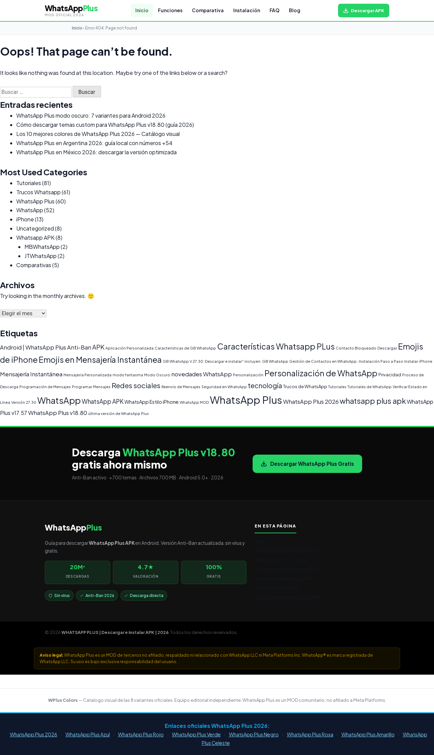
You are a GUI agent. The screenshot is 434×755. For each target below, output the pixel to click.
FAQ (274, 10)
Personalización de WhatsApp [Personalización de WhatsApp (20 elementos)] (320, 373)
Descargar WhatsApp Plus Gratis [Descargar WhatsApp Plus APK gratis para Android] (307, 463)
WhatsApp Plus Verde (196, 734)
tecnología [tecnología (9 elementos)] (265, 385)
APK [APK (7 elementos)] (98, 347)
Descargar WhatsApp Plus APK (287, 597)
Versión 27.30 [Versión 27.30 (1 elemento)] (23, 402)
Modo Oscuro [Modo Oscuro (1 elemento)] (157, 375)
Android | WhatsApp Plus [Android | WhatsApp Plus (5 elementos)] (33, 347)
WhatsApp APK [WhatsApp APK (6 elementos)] (102, 401)
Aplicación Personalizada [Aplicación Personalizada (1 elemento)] (129, 348)
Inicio (142, 10)
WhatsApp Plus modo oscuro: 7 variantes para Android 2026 (90, 115)
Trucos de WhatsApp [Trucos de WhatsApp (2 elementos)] (305, 386)
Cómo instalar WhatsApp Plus (286, 569)
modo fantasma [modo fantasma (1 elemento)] (128, 375)
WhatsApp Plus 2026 (33, 734)
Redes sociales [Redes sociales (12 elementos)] (136, 385)
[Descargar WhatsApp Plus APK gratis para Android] (363, 10)
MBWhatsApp (42, 246)
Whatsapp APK (35, 237)
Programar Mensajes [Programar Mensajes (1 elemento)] (91, 386)
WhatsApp (29, 210)
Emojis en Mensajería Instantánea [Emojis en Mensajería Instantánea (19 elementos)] (100, 359)
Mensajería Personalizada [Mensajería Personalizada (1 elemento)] (87, 375)
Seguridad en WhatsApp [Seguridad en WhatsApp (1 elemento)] (224, 386)
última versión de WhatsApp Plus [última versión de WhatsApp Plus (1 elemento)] (118, 413)
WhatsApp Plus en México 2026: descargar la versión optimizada (96, 152)
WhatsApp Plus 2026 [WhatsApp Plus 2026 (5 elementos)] (311, 401)
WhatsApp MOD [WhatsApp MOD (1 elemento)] (194, 402)
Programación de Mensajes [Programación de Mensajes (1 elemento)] (45, 386)
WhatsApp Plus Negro (254, 734)
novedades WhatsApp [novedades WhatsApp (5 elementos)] (201, 374)
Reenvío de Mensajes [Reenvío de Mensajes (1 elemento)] (180, 386)
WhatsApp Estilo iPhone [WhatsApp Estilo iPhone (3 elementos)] (151, 402)
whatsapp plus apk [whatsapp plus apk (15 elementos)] (373, 400)
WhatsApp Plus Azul (87, 734)
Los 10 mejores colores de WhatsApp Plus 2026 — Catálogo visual (98, 133)
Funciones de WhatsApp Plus (286, 550)
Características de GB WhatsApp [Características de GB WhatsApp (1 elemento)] (185, 348)
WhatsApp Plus (35, 201)
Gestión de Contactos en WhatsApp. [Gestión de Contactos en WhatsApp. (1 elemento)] (323, 361)
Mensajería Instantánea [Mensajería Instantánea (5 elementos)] (31, 374)
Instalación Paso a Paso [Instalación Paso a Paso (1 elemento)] (381, 361)
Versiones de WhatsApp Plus (285, 578)
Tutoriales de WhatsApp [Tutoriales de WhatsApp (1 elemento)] (370, 386)
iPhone (25, 219)
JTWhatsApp (40, 255)
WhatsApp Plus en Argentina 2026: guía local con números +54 (94, 142)
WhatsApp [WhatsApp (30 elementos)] (59, 400)
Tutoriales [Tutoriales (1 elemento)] (337, 386)
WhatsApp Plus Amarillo (368, 734)
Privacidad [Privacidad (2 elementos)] (389, 374)
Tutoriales (28, 182)
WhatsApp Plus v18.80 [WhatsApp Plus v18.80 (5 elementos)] (57, 412)
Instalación (246, 10)
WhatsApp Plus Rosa (310, 734)
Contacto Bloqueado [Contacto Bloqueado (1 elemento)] (356, 348)
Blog (294, 10)
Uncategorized (35, 228)
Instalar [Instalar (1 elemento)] (411, 361)
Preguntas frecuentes (278, 588)
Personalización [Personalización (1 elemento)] (248, 375)
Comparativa (208, 10)
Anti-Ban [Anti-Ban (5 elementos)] (79, 347)
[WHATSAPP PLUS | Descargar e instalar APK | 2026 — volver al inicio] (71, 10)
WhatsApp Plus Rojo (141, 734)
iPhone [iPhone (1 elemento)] (425, 361)
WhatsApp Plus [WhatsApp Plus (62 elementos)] (246, 400)
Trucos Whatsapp (38, 192)
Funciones (170, 10)
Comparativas (33, 265)
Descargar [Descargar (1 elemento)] (387, 348)
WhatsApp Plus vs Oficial (281, 559)
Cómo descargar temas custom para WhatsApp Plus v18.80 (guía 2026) (105, 124)
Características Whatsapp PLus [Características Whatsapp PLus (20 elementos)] (276, 346)
